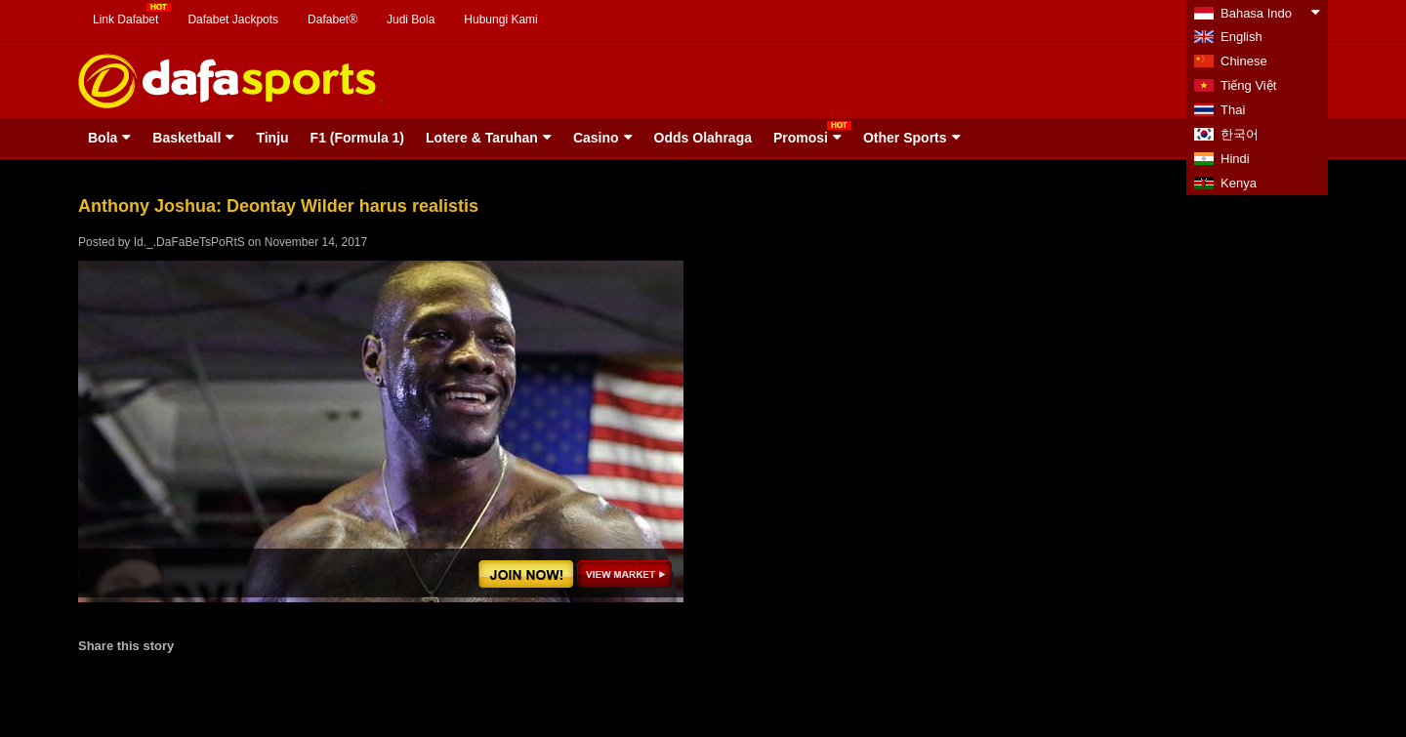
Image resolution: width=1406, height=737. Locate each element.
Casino (596, 137)
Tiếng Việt (1248, 85)
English (1241, 36)
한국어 (1239, 134)
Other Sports (905, 137)
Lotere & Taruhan (482, 137)
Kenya (1238, 183)
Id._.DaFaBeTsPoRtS (189, 242)
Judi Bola (410, 19)
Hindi (1235, 158)
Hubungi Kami (500, 19)
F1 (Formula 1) (357, 137)
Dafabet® (332, 19)
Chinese (1243, 61)
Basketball (186, 137)
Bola (102, 137)
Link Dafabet (125, 19)
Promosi (800, 137)
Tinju (272, 137)
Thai (1232, 109)
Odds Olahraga (703, 137)
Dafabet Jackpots (232, 19)
